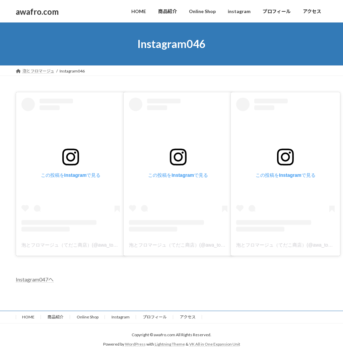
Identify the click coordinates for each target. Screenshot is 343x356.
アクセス (188, 316)
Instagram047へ (35, 279)
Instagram (121, 316)
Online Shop (87, 316)
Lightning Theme (170, 344)
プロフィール (155, 316)
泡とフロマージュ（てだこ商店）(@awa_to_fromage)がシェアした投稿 (96, 245)
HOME (28, 316)
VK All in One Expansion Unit (214, 344)
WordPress (135, 344)
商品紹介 (56, 316)
